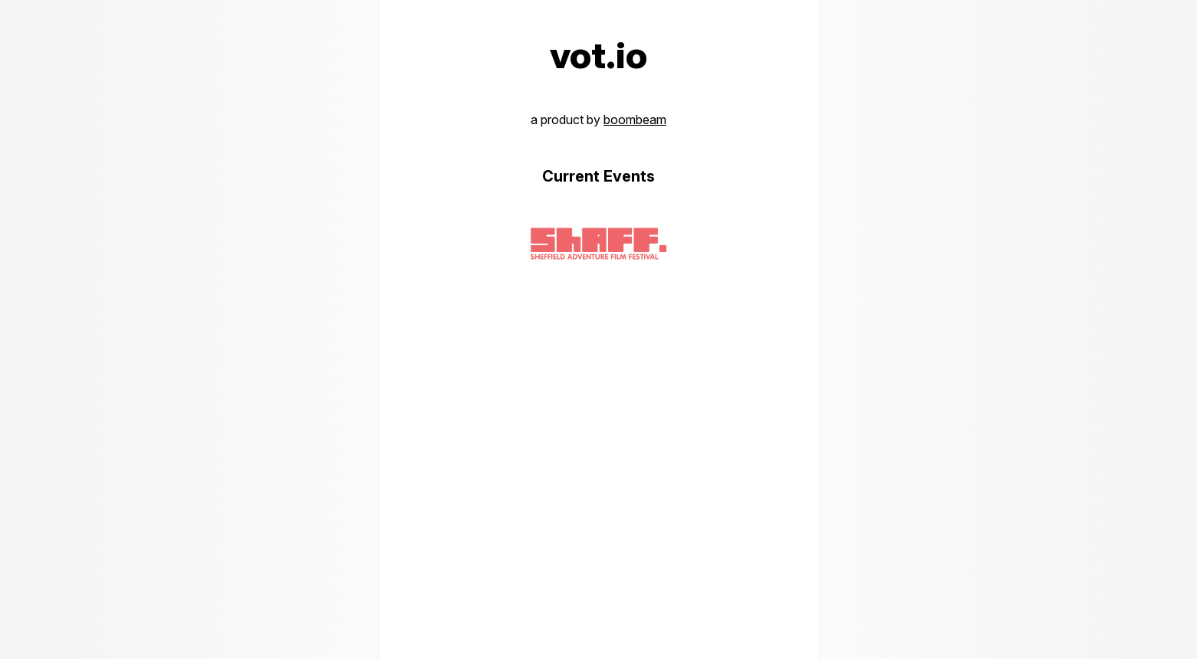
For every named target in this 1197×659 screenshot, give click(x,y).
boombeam (634, 119)
